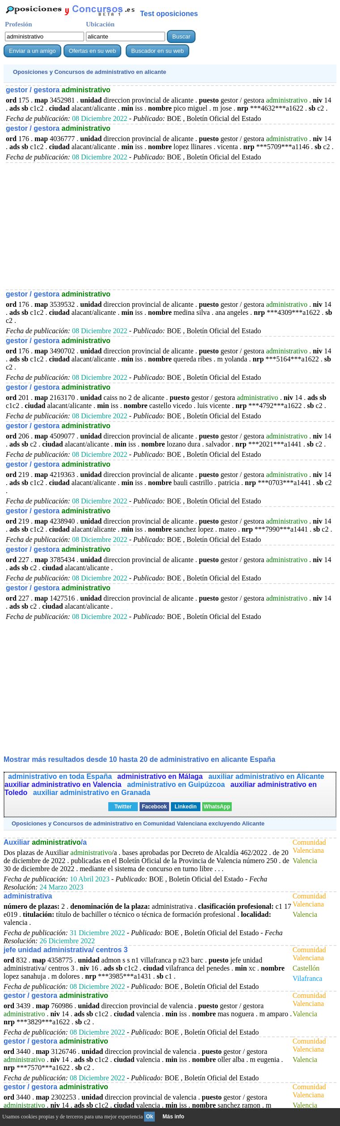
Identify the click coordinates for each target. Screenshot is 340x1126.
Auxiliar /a (45, 842)
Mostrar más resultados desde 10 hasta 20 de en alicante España (139, 759)
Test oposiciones (169, 13)
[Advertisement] (170, 225)
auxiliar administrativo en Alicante (266, 776)
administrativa (28, 896)
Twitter (123, 807)
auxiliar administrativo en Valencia (63, 784)
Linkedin (185, 807)
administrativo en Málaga (161, 776)
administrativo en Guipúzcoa (177, 784)
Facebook (154, 807)
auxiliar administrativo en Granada (91, 792)
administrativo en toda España (60, 776)
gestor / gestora (58, 90)
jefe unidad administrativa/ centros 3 (66, 950)
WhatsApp (217, 807)
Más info (173, 1116)
